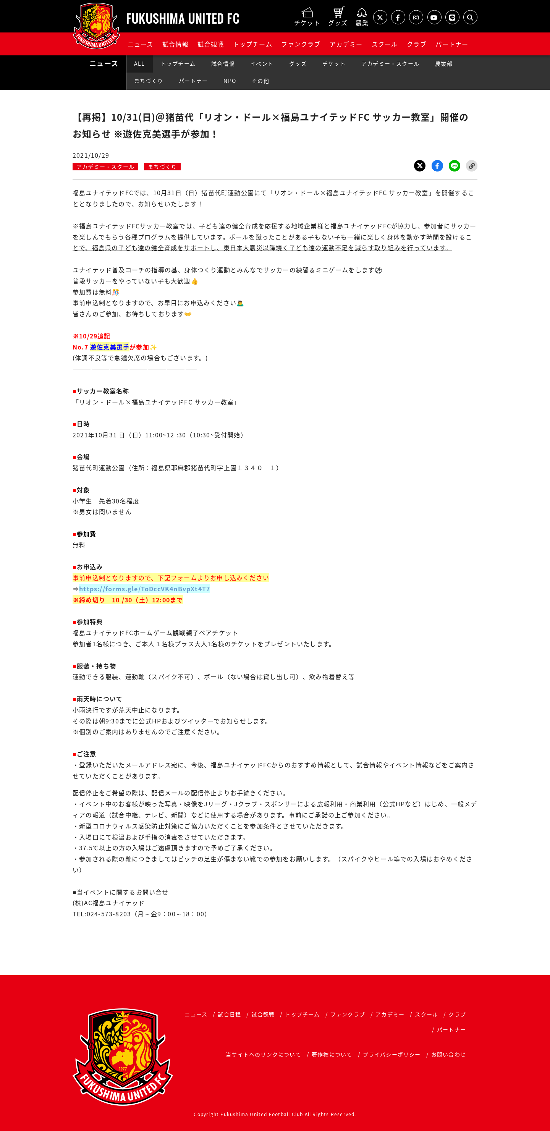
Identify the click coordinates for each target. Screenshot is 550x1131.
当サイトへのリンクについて (263, 1054)
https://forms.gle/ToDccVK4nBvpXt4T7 (144, 588)
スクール (385, 44)
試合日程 (229, 1014)
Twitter (419, 166)
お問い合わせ (448, 1054)
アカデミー (346, 44)
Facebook (437, 166)
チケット (334, 63)
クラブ (417, 44)
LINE (454, 166)
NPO (229, 80)
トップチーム (252, 44)
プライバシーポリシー (392, 1054)
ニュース (141, 44)
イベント (261, 63)
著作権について (332, 1054)
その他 (260, 80)
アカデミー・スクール (390, 63)
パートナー (451, 44)
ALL (139, 63)
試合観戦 (210, 44)
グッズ (298, 63)
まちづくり (148, 80)
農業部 (444, 63)
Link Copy (471, 166)
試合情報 (175, 44)
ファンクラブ (300, 44)
